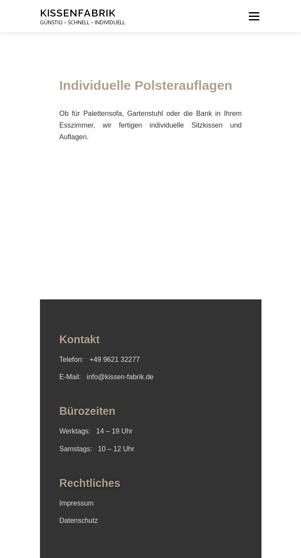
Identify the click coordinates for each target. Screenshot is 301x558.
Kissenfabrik (78, 13)
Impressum (77, 503)
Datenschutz (79, 520)
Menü (253, 16)
